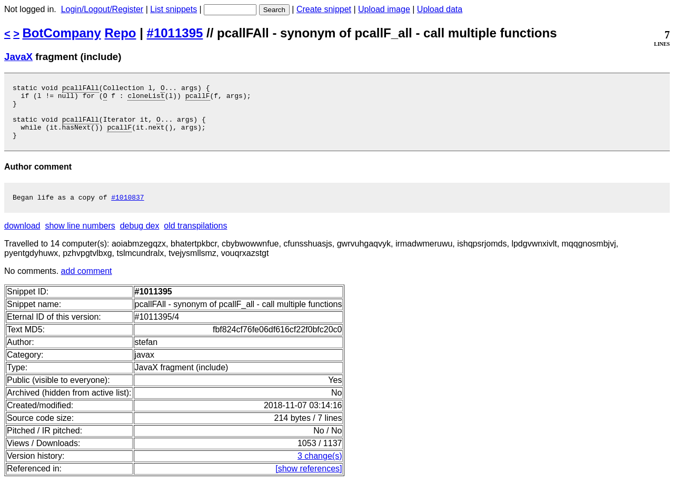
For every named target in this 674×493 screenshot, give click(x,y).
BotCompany (62, 33)
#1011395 (175, 33)
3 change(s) (320, 468)
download (22, 238)
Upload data (439, 9)
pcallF (197, 98)
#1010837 (127, 209)
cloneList (145, 98)
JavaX (18, 56)
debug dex (140, 238)
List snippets (173, 9)
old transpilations (195, 238)
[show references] (308, 481)
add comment (86, 283)
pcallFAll (80, 89)
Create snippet (323, 9)
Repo (120, 33)
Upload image (384, 9)
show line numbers (80, 238)
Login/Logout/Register (102, 9)
